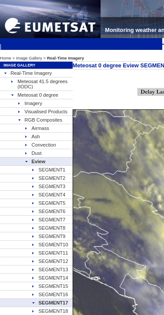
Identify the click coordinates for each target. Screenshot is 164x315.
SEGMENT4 (48, 194)
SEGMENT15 (49, 286)
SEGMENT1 (48, 169)
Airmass (36, 128)
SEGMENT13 (49, 269)
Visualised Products (42, 111)
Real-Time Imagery (27, 73)
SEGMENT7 (48, 219)
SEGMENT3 (48, 186)
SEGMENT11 (49, 253)
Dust (33, 153)
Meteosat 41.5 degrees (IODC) (38, 84)
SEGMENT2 (48, 178)
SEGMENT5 (48, 203)
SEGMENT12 (49, 261)
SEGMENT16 (49, 294)
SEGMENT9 (48, 236)
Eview (34, 161)
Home (5, 58)
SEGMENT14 (49, 277)
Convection (40, 144)
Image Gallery (29, 58)
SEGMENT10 (49, 244)
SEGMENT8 (48, 228)
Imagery (29, 103)
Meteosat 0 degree (34, 95)
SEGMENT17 (49, 302)
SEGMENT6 (48, 211)
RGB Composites (39, 119)
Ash (32, 136)
